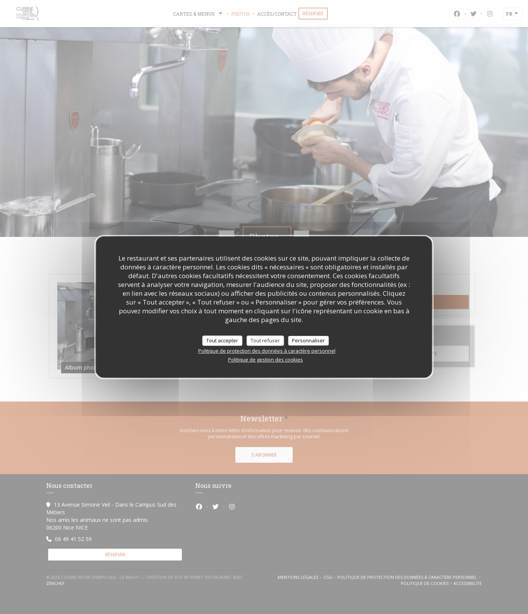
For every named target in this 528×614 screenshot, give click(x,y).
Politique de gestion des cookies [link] (265, 359)
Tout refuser (265, 340)
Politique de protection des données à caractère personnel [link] (266, 350)
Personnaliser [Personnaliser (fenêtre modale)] (308, 340)
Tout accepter (222, 340)
